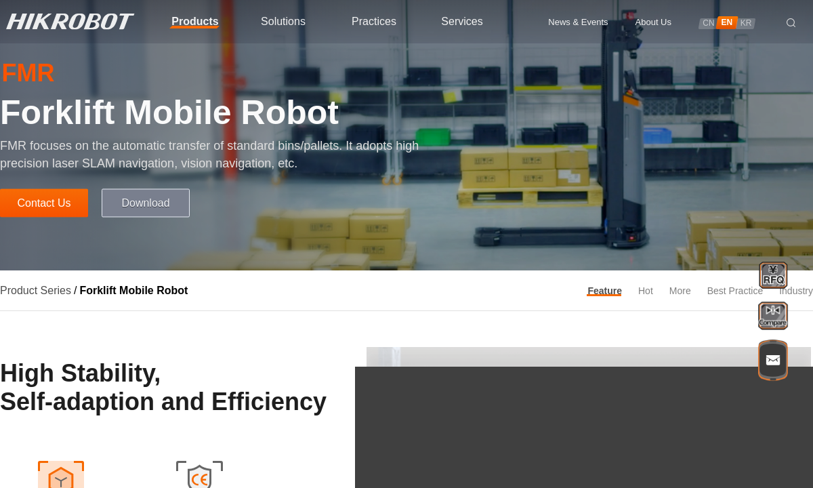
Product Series (35, 290)
